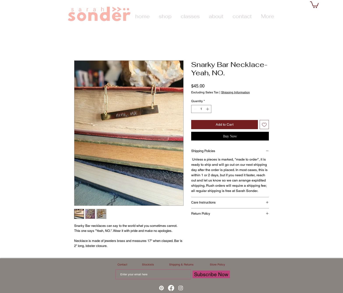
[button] (314, 4)
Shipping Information (235, 92)
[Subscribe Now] (211, 274)
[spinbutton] (201, 109)
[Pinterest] (161, 288)
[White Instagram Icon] (181, 288)
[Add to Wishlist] (264, 124)
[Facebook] (171, 288)
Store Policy (217, 264)
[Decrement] (194, 109)
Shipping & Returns (181, 264)
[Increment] (208, 109)
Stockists (148, 264)
